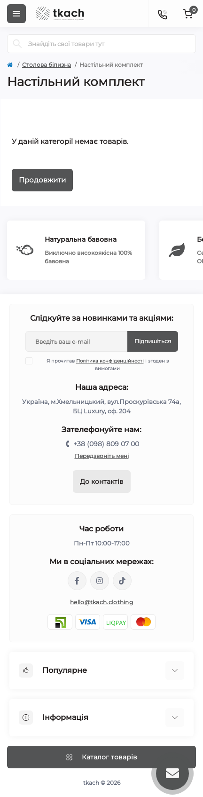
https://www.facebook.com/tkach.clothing (77, 580)
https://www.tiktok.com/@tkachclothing (122, 580)
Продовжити (42, 179)
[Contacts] (162, 13)
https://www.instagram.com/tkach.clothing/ (99, 580)
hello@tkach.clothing (101, 602)
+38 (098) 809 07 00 (106, 444)
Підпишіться (152, 341)
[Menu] (16, 13)
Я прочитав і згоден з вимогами (103, 364)
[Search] (17, 43)
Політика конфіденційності (110, 361)
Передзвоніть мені (102, 455)
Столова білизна (46, 64)
